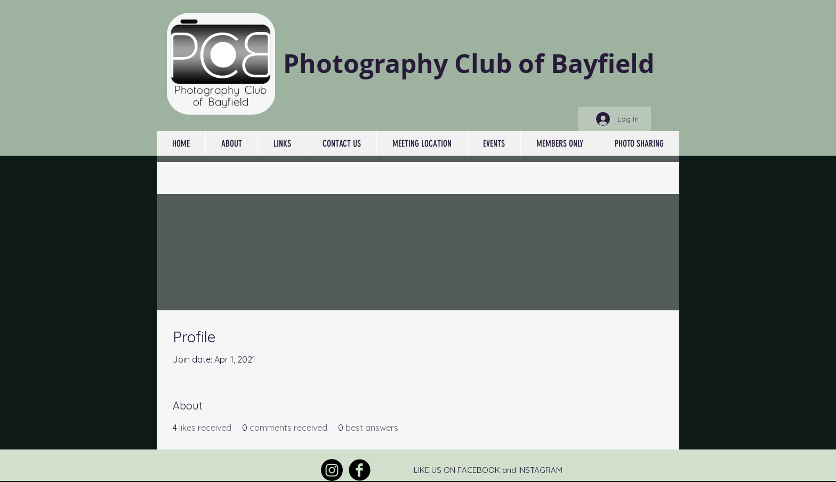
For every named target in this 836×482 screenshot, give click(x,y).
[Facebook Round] (360, 470)
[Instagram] (332, 470)
